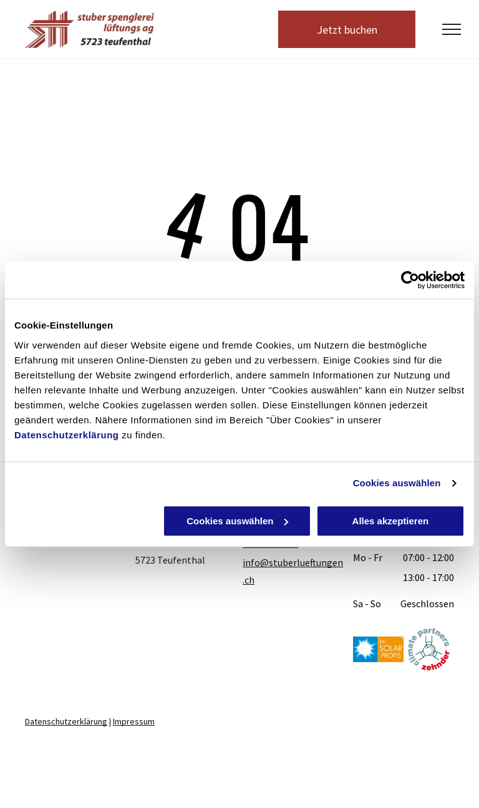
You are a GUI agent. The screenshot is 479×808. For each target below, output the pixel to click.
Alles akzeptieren (390, 521)
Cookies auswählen (397, 483)
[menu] (451, 29)
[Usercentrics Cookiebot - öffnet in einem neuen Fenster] (410, 280)
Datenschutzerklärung (66, 435)
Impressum (134, 721)
